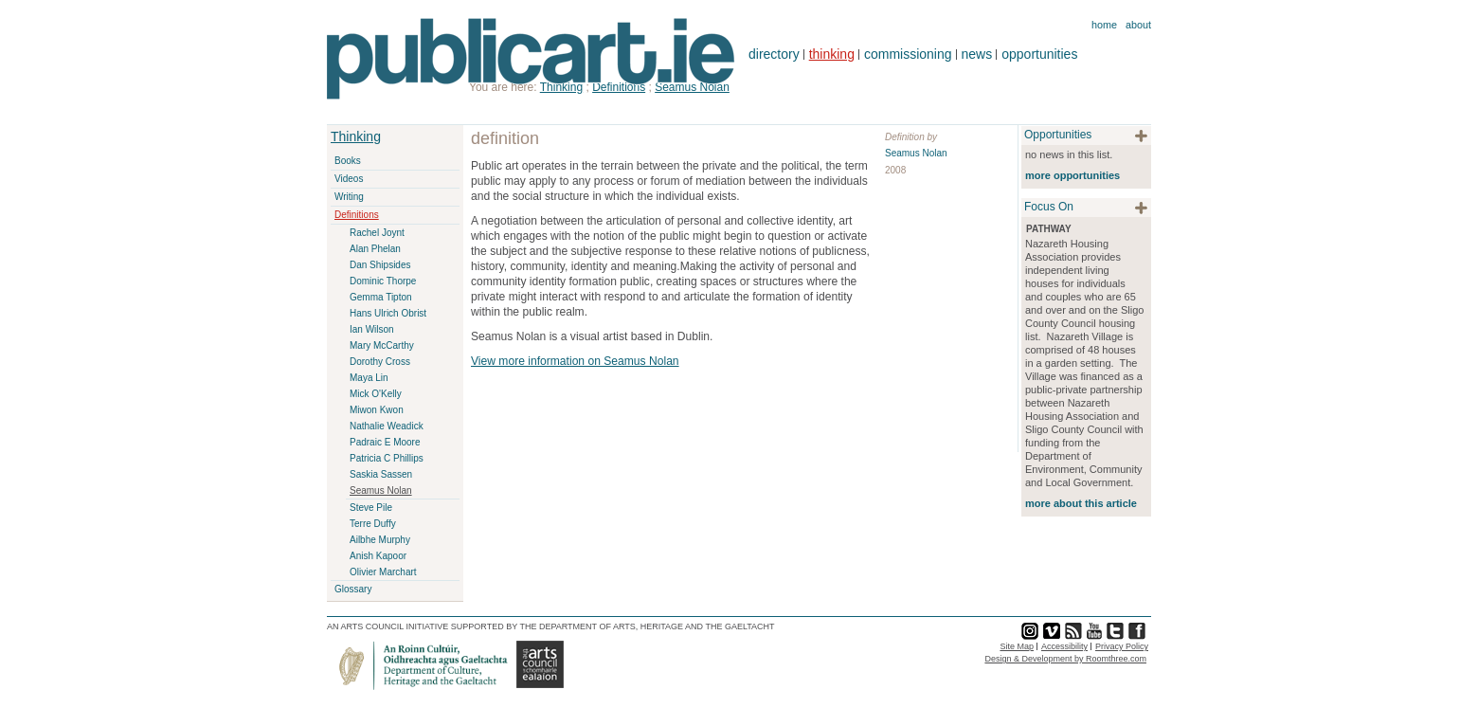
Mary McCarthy (382, 345)
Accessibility (1064, 646)
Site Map (1017, 646)
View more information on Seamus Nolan (575, 361)
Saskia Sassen (381, 474)
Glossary (352, 589)
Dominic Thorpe (383, 281)
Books (347, 160)
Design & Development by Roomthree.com (1065, 658)
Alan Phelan (375, 249)
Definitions (356, 214)
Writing (349, 196)
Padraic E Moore (385, 442)
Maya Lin (369, 377)
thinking (832, 54)
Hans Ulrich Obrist (388, 313)
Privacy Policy (1121, 646)
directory (774, 54)
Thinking (356, 136)
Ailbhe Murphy (380, 540)
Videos (348, 178)
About (1138, 24)
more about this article (1081, 503)
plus (1141, 136)
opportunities (1039, 54)
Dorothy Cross (380, 361)
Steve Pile (371, 507)
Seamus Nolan (381, 490)
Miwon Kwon (377, 410)
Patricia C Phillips (387, 458)
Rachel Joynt (377, 232)
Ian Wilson (372, 329)
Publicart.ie (531, 59)
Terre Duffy (373, 523)
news (977, 54)
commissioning (908, 54)
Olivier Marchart (383, 572)
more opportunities (1072, 175)
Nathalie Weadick (387, 426)
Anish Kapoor (378, 556)
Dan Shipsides (380, 265)
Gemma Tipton (381, 297)
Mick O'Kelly (376, 394)
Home (1104, 24)
